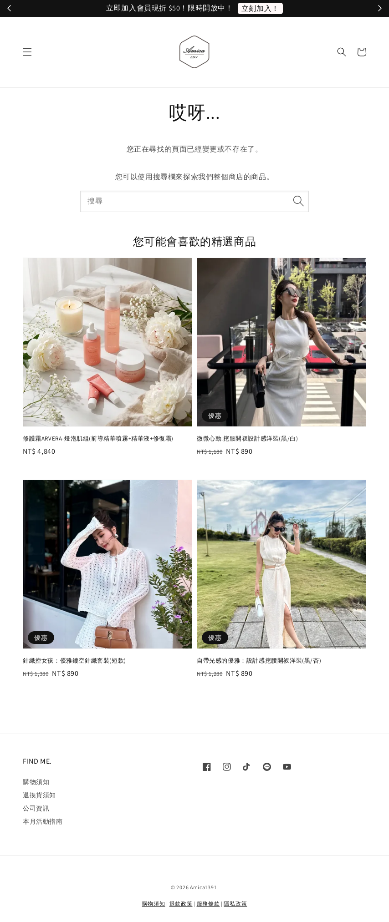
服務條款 (208, 903)
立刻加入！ (260, 8)
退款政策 (181, 903)
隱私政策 (235, 903)
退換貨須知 (39, 795)
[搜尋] (298, 201)
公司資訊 (36, 808)
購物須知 (36, 782)
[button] (27, 52)
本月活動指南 (43, 821)
